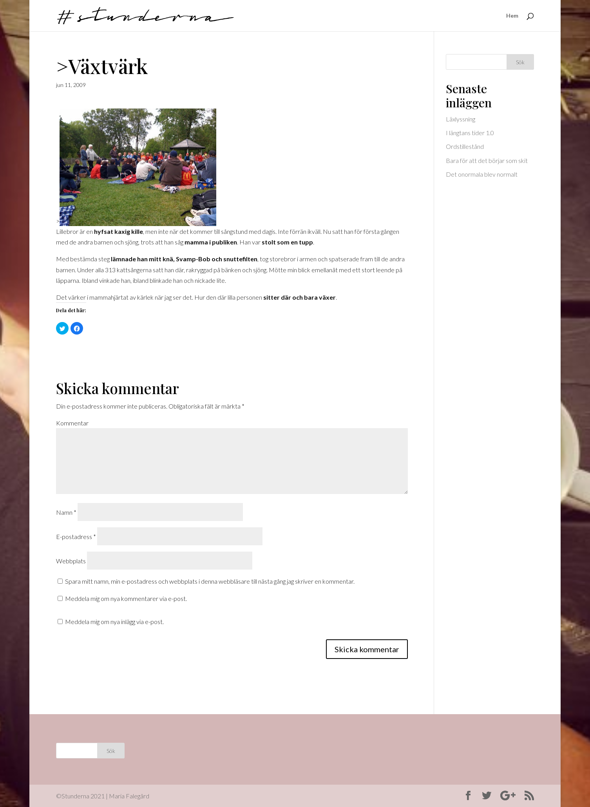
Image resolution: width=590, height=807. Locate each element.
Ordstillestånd (465, 146)
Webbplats (71, 561)
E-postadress (76, 536)
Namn (66, 512)
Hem (512, 16)
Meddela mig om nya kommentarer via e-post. (126, 598)
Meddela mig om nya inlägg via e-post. (114, 621)
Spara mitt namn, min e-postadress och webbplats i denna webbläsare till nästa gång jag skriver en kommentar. (210, 581)
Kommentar (72, 423)
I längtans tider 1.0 (470, 132)
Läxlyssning (460, 119)
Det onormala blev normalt (482, 174)
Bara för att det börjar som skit (487, 160)
